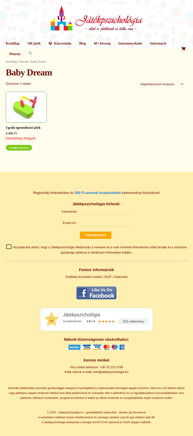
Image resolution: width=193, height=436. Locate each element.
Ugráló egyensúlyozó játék (23, 127)
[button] (30, 53)
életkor (181, 388)
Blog (82, 43)
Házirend (113, 422)
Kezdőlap (13, 43)
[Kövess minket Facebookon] (96, 299)
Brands (24, 61)
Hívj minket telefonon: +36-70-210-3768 (96, 367)
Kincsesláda (59, 43)
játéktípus (21, 392)
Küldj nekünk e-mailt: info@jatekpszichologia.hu (96, 372)
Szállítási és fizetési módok (83, 276)
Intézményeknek (130, 43)
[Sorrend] (162, 84)
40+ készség (102, 43)
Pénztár (15, 54)
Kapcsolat (120, 276)
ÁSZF (108, 276)
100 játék (34, 43)
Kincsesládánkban (167, 392)
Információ (158, 43)
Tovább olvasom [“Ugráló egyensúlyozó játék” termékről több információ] (19, 147)
